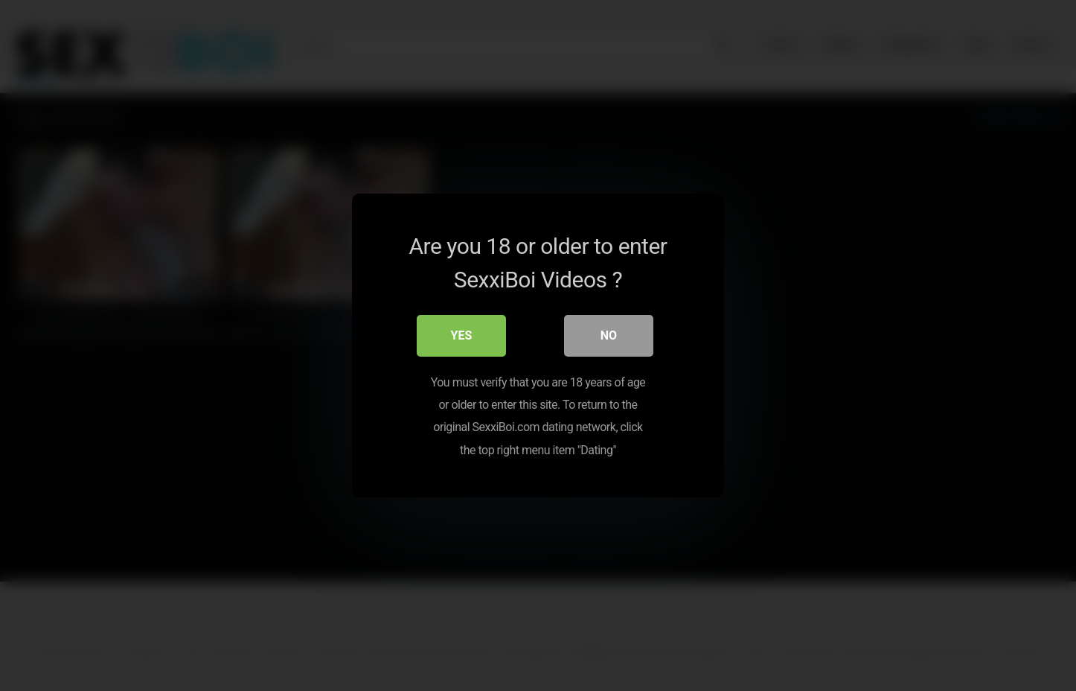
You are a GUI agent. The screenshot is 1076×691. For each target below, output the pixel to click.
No (609, 335)
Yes (462, 335)
